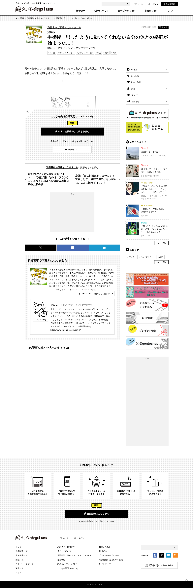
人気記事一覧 (21, 555)
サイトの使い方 (64, 551)
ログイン (153, 4)
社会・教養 (136, 82)
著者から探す (151, 11)
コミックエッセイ (66, 53)
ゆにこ (54, 304)
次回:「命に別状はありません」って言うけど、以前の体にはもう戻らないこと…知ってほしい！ (95, 179)
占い (161, 257)
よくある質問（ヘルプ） (68, 568)
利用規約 (103, 551)
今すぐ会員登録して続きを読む (72, 131)
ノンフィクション (85, 53)
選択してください (102, 294)
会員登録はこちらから (96, 513)
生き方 (134, 69)
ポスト (163, 27)
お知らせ (135, 101)
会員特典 (61, 560)
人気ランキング (102, 11)
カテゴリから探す (127, 11)
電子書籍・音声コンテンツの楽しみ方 (74, 555)
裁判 (107, 53)
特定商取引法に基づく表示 (111, 560)
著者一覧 (19, 568)
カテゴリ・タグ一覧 (24, 564)
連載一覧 (19, 560)
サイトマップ (105, 564)
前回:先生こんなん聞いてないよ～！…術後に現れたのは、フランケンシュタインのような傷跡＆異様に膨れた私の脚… (48, 179)
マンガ (52, 53)
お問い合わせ (105, 547)
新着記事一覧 (21, 551)
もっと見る (161, 243)
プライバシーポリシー (109, 555)
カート (139, 4)
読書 (22, 18)
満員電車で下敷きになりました (40, 18)
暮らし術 (135, 76)
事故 (99, 53)
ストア (170, 11)
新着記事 (80, 11)
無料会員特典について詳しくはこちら (97, 521)
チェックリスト (146, 257)
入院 (114, 53)
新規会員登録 (169, 4)
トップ (18, 547)
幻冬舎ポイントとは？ (67, 564)
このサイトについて (66, 547)
